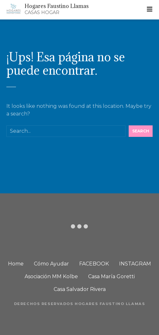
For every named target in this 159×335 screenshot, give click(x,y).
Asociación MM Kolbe (51, 276)
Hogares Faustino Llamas (57, 6)
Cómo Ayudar (51, 264)
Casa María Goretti (111, 276)
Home (16, 264)
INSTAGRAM (135, 264)
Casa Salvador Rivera (80, 289)
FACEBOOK (94, 264)
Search (140, 131)
